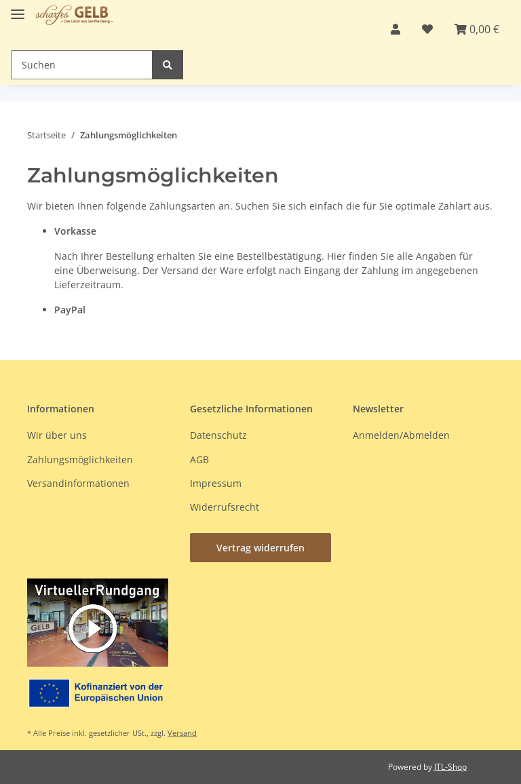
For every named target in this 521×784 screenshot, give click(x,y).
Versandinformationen (78, 483)
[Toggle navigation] (17, 8)
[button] (395, 29)
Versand (182, 733)
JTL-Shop (450, 766)
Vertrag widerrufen (260, 547)
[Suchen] (167, 64)
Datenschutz (218, 435)
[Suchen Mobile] (82, 64)
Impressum (216, 483)
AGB (199, 459)
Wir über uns (57, 435)
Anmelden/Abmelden (401, 435)
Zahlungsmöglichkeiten (80, 459)
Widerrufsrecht (224, 507)
